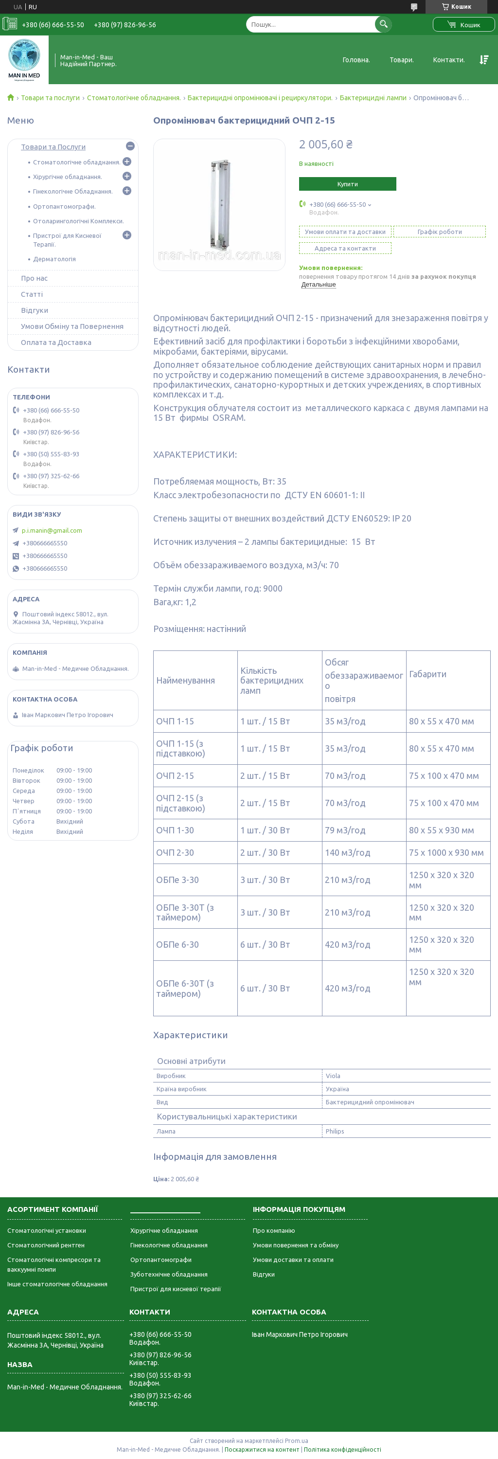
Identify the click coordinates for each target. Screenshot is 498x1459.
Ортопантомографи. (64, 206)
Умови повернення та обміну (295, 1245)
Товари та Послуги (53, 147)
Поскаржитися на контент (262, 1449)
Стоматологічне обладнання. (134, 98)
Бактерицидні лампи (373, 98)
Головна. (356, 60)
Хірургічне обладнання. (67, 176)
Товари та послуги (50, 98)
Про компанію (274, 1230)
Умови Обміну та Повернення (72, 326)
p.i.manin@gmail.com (52, 530)
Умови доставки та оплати (293, 1259)
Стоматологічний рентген (46, 1245)
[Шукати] (383, 24)
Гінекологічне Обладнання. (73, 191)
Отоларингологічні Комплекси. (78, 220)
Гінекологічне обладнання (169, 1245)
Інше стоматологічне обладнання (57, 1283)
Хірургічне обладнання (164, 1230)
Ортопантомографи (161, 1259)
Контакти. (449, 60)
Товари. (402, 60)
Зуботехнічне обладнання (169, 1274)
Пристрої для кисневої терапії (175, 1288)
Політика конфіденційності (342, 1449)
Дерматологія (54, 258)
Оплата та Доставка (56, 342)
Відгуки (34, 310)
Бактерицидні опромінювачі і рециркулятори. (260, 98)
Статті (32, 294)
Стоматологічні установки (46, 1230)
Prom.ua (296, 1441)
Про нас (34, 278)
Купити (348, 183)
